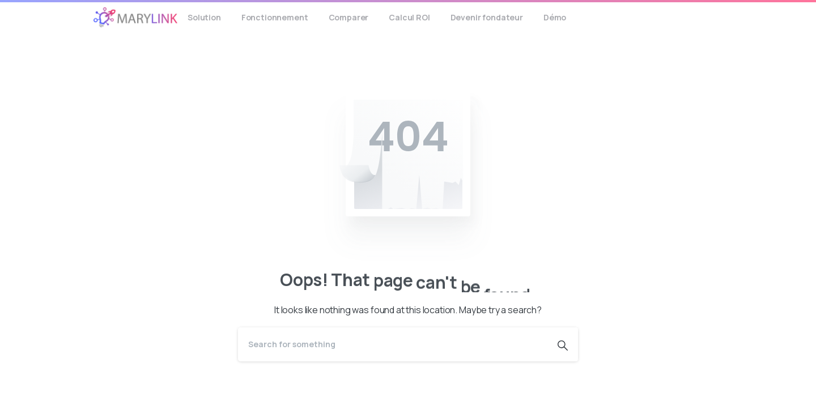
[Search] (392, 344)
